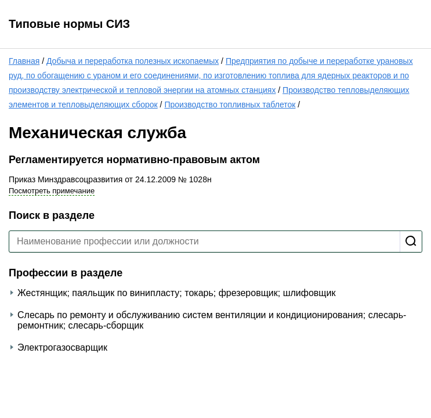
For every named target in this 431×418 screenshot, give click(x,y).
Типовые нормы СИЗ (69, 23)
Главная (24, 61)
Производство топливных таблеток (229, 104)
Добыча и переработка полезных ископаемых (132, 61)
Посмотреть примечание (52, 190)
